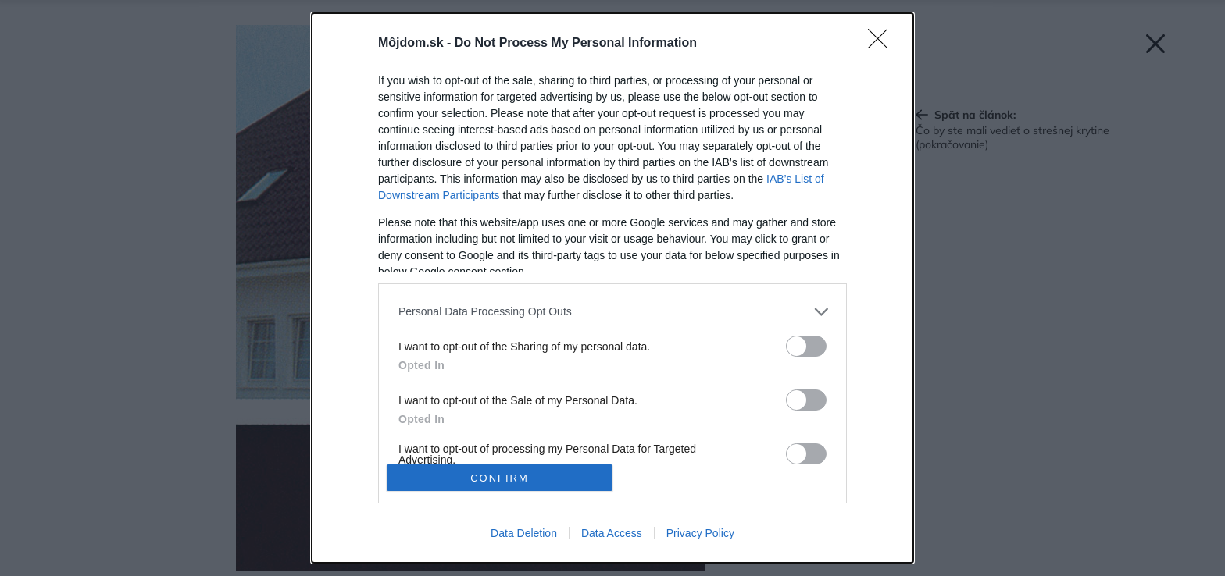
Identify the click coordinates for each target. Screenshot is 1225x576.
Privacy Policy (700, 533)
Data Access (611, 533)
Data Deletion (524, 533)
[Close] (883, 44)
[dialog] (612, 288)
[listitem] (612, 312)
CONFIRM (499, 477)
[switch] (806, 346)
